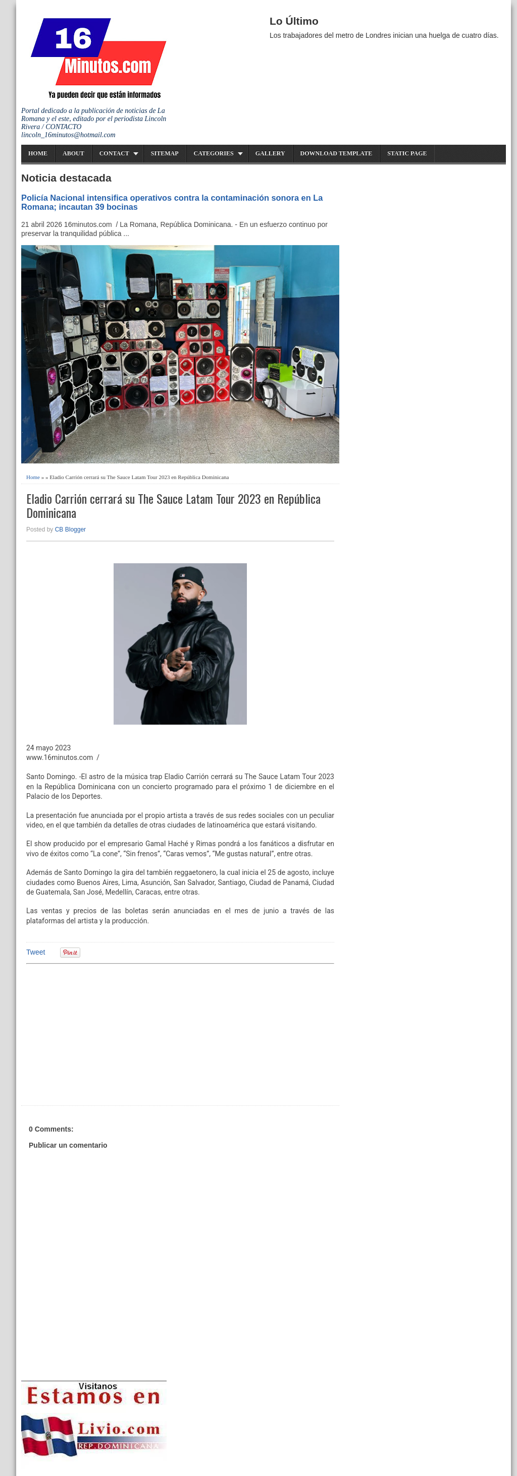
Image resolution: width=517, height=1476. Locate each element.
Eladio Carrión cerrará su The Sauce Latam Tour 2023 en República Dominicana (173, 505)
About (73, 153)
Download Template (336, 153)
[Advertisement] (104, 1033)
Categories (214, 153)
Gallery (270, 153)
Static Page (407, 153)
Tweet (35, 952)
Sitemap (165, 153)
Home (37, 153)
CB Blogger (70, 529)
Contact (114, 153)
